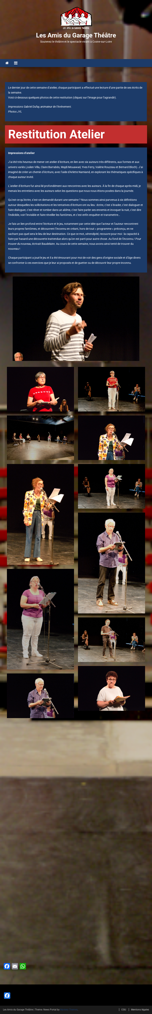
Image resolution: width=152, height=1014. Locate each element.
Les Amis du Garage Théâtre (76, 35)
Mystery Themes (69, 1009)
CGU (123, 1009)
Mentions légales (140, 1009)
